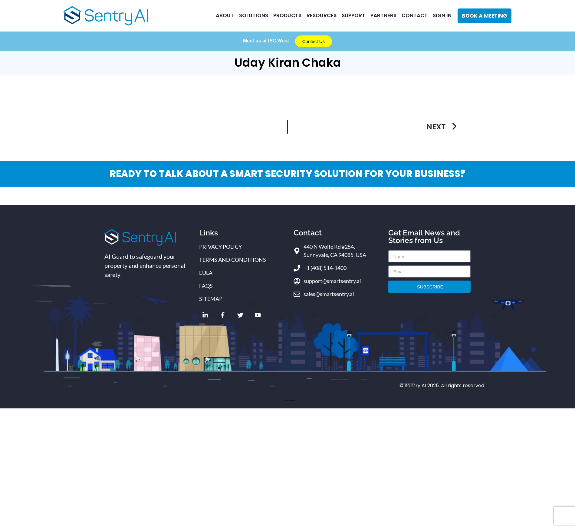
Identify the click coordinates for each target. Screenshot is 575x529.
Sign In (442, 15)
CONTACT (415, 15)
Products (287, 15)
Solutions (253, 15)
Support (353, 15)
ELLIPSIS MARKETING (290, 400)
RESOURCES (322, 15)
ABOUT (225, 15)
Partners (383, 15)
